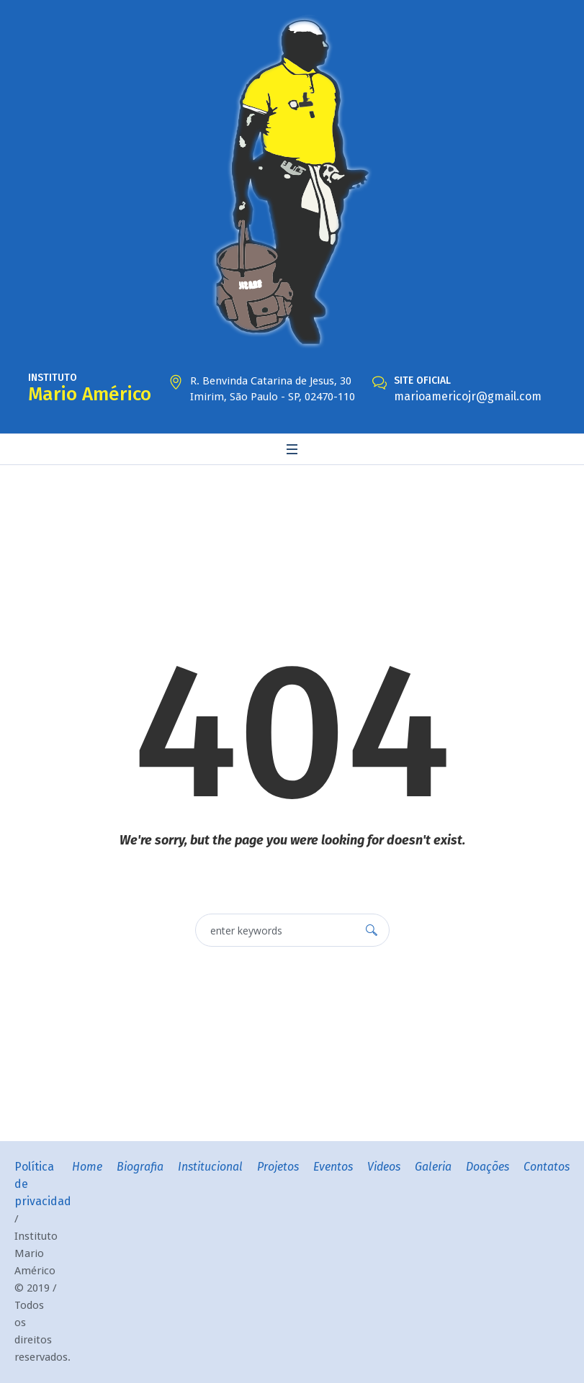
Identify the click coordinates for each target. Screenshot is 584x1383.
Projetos (278, 1166)
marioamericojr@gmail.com (468, 396)
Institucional (210, 1166)
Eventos (333, 1166)
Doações (487, 1166)
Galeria (433, 1166)
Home (87, 1166)
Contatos (547, 1166)
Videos (383, 1166)
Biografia (140, 1166)
